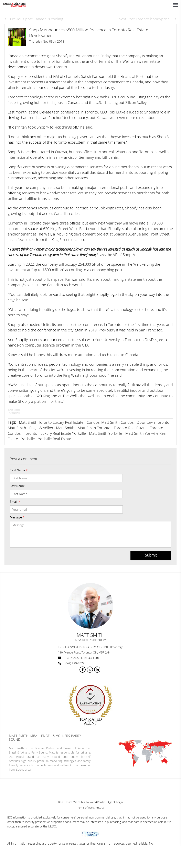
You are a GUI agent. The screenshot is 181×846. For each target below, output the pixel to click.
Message (17, 517)
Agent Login (115, 802)
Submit (151, 555)
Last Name (17, 486)
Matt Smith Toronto (94, 427)
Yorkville (28, 438)
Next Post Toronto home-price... (148, 19)
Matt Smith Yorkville (105, 433)
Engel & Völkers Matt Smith (51, 427)
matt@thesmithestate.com (82, 658)
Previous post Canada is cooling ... (35, 19)
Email (15, 501)
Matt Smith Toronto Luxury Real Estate (51, 422)
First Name (19, 470)
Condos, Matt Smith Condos (110, 422)
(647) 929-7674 (74, 663)
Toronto (30, 433)
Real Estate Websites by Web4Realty (81, 802)
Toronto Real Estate (130, 427)
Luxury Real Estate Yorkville (63, 433)
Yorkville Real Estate (54, 438)
